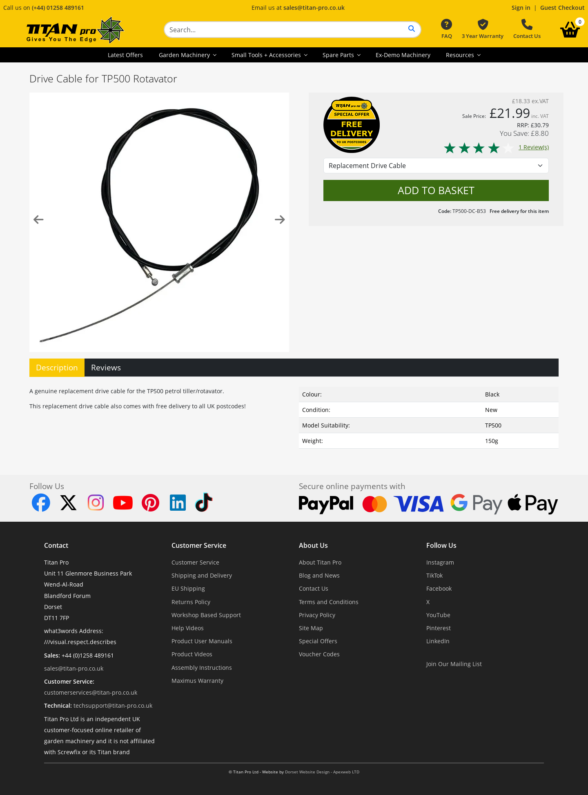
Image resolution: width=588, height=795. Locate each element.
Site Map (311, 628)
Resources (461, 55)
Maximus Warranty (197, 680)
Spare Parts (339, 55)
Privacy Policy (317, 615)
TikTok (434, 575)
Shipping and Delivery (202, 575)
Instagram (440, 562)
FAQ (446, 29)
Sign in (521, 7)
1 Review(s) (496, 147)
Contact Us (527, 29)
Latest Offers (125, 55)
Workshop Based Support (206, 615)
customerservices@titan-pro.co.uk (90, 692)
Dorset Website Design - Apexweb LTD (322, 772)
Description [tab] (57, 367)
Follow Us (441, 545)
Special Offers (318, 641)
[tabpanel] (294, 416)
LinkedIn (438, 641)
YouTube (438, 615)
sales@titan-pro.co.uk (314, 7)
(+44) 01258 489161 (58, 7)
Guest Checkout (562, 7)
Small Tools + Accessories (267, 55)
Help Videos (188, 628)
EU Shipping (188, 588)
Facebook (439, 588)
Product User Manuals (202, 641)
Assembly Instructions (202, 667)
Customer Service (199, 545)
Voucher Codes (319, 654)
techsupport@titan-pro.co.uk (113, 705)
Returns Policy (191, 602)
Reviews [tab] (106, 367)
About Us (313, 545)
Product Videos (192, 654)
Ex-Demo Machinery (403, 55)
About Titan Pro (320, 562)
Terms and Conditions (329, 602)
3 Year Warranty (482, 29)
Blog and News (319, 575)
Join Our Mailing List (454, 664)
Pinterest (438, 628)
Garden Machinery (185, 55)
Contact (56, 545)
